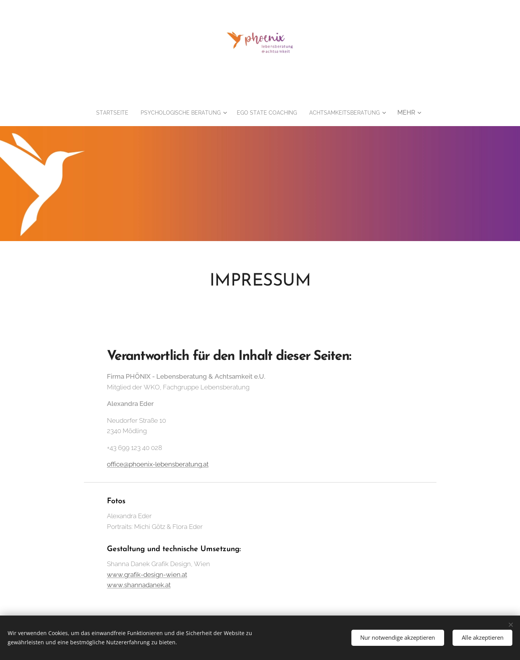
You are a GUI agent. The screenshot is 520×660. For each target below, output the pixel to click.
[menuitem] (150, 112)
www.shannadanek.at (139, 585)
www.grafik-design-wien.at (147, 574)
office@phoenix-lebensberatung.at (157, 464)
